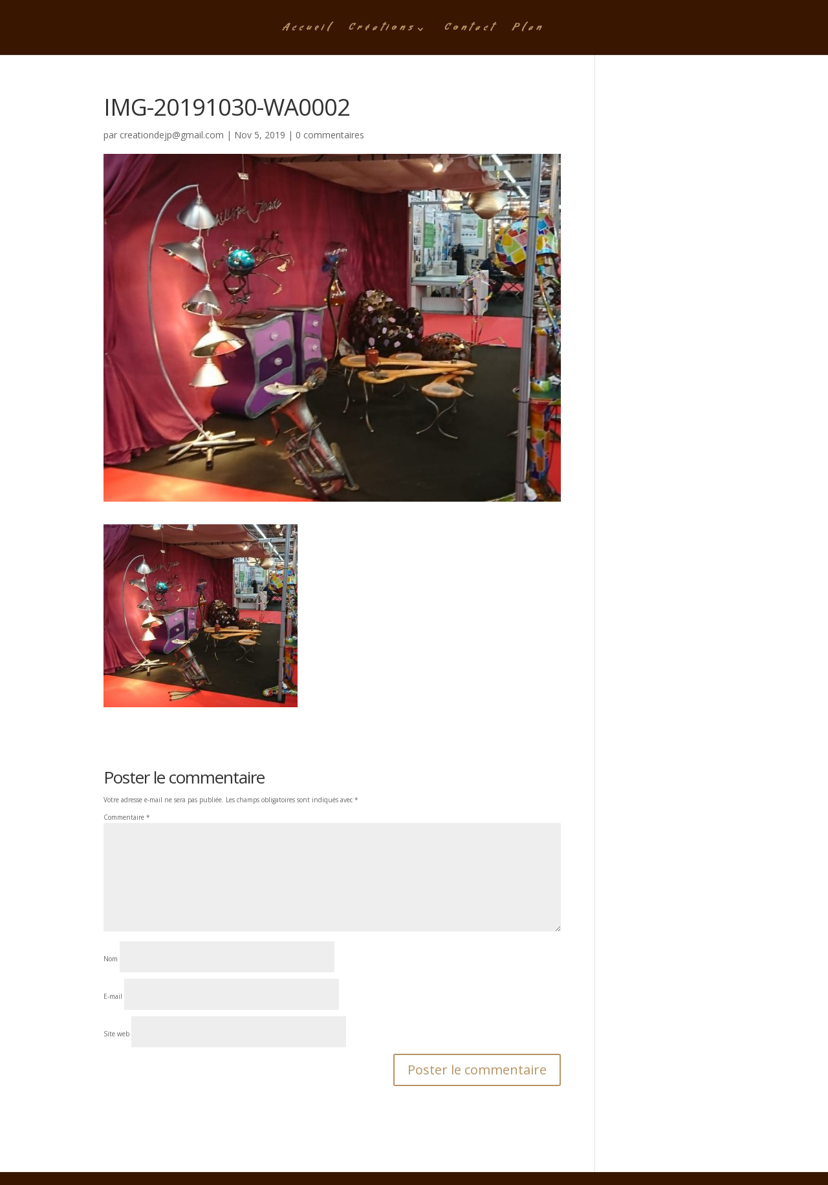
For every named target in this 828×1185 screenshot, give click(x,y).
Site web (116, 1033)
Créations (382, 30)
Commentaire (127, 817)
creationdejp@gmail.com (172, 135)
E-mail (113, 996)
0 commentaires (330, 135)
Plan (528, 30)
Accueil (307, 30)
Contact (470, 30)
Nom (111, 958)
